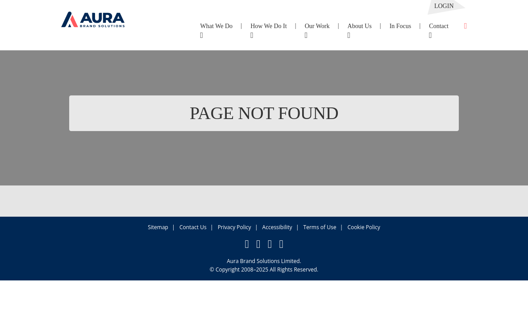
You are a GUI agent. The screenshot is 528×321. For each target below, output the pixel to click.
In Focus (401, 26)
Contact (439, 31)
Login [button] (444, 6)
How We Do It (268, 31)
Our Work (317, 31)
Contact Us (193, 227)
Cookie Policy (363, 227)
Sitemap (158, 227)
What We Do (216, 31)
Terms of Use (320, 227)
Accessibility (277, 227)
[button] (92, 13)
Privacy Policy (234, 227)
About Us (360, 31)
